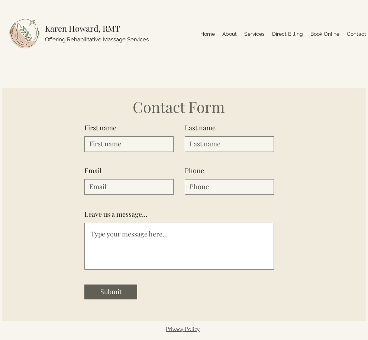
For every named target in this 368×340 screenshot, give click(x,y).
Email (92, 170)
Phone (194, 170)
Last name (200, 127)
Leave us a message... (116, 214)
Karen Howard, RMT (82, 28)
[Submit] (110, 292)
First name (100, 127)
